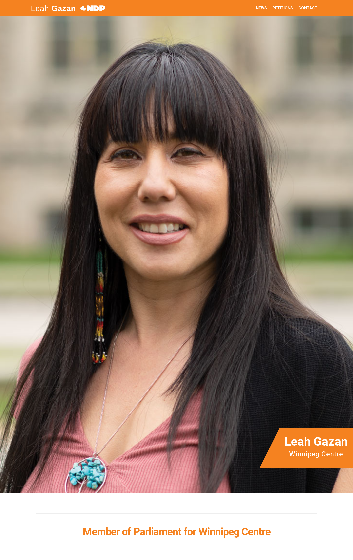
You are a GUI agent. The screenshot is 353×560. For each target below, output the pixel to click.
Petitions (282, 8)
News (261, 8)
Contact (307, 8)
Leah (53, 8)
